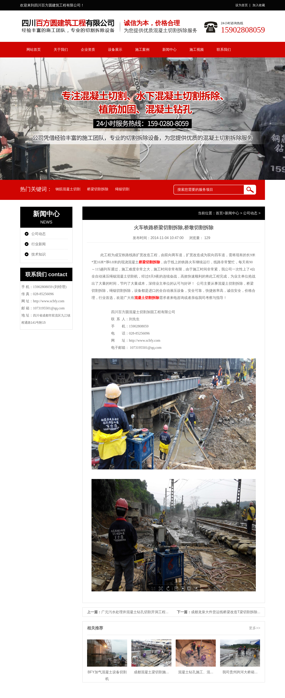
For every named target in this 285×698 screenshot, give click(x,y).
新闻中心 (169, 49)
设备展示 (115, 49)
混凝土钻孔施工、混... (195, 672)
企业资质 (88, 49)
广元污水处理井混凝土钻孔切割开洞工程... (134, 612)
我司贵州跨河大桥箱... (239, 672)
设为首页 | (242, 5)
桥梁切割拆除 (97, 189)
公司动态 (38, 234)
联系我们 (224, 49)
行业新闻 (38, 244)
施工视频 (196, 49)
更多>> (254, 628)
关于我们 (61, 49)
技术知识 (38, 254)
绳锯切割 (122, 189)
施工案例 (142, 49)
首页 (219, 213)
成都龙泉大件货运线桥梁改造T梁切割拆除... (225, 612)
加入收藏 (258, 5)
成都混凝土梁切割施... (151, 672)
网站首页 (33, 49)
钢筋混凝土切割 (67, 189)
